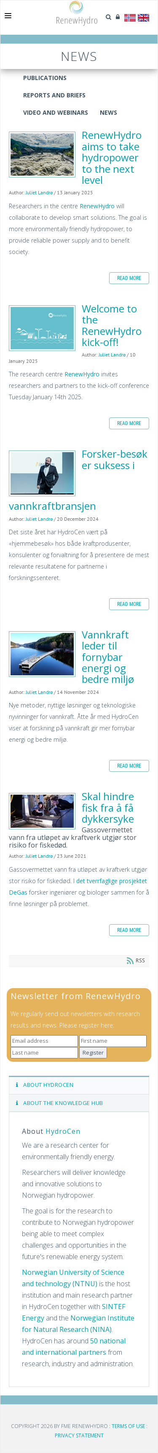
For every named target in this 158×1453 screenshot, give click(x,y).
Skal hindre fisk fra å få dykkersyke (42, 811)
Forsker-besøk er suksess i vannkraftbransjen (42, 473)
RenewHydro (97, 206)
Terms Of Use (128, 1426)
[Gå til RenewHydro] (76, 13)
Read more (129, 278)
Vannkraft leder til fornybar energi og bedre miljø (42, 654)
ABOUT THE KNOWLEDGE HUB (59, 1103)
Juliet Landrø (39, 192)
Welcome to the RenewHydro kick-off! (42, 328)
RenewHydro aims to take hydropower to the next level (42, 154)
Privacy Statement (79, 1435)
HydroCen (63, 1131)
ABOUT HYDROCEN (44, 1084)
